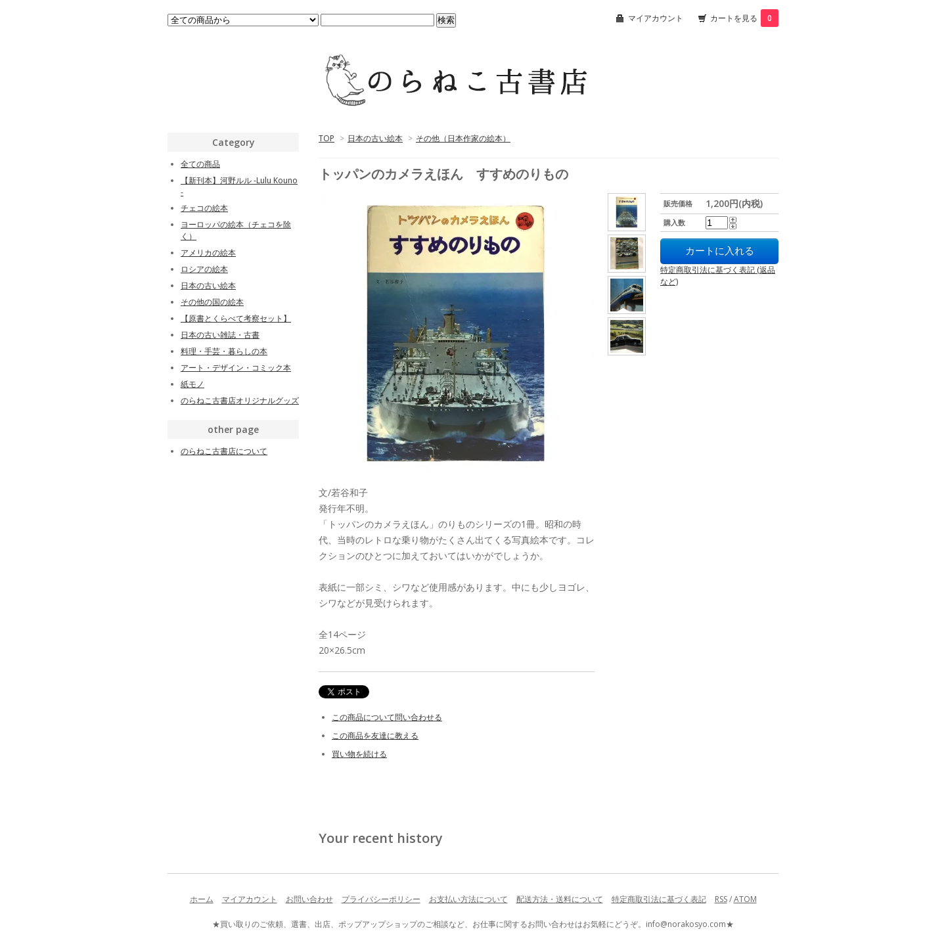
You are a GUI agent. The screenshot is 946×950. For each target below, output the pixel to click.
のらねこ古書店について (224, 451)
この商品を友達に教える (375, 735)
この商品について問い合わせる (387, 717)
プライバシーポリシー (381, 899)
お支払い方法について (468, 899)
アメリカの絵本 (208, 252)
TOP (326, 138)
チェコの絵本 (204, 208)
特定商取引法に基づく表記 (659, 899)
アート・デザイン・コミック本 (236, 367)
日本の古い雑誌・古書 (220, 334)
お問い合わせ (309, 899)
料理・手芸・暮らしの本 (224, 351)
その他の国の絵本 (212, 301)
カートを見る (744, 18)
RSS (721, 899)
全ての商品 (200, 164)
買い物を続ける (359, 753)
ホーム (202, 899)
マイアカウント (655, 18)
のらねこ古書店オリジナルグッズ (240, 400)
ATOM (745, 899)
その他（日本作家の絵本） (463, 138)
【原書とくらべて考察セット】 (236, 318)
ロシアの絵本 (204, 269)
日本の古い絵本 (375, 138)
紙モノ (192, 384)
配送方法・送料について (559, 899)
